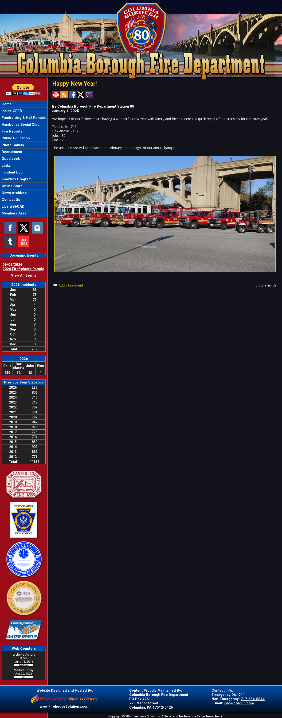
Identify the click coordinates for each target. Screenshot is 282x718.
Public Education (15, 138)
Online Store (12, 186)
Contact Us (10, 200)
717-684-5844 (253, 699)
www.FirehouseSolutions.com (64, 706)
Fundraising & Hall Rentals (23, 118)
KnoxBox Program (16, 179)
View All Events (23, 275)
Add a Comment (71, 285)
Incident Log (12, 172)
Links (6, 165)
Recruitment (11, 152)
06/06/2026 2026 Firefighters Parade (23, 266)
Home (6, 104)
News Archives (14, 193)
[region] (23, 159)
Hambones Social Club (20, 124)
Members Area (13, 213)
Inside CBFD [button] (11, 111)
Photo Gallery (12, 145)
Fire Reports (11, 131)
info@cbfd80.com (239, 703)
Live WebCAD (12, 206)
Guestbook (10, 159)
